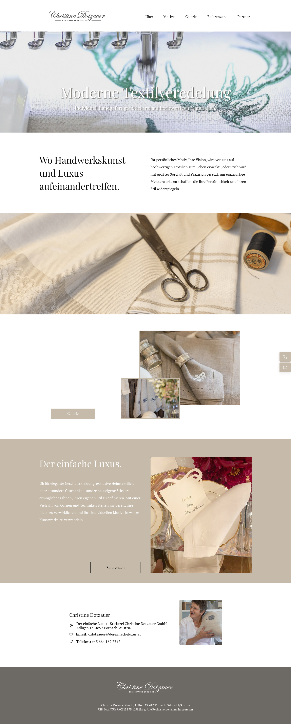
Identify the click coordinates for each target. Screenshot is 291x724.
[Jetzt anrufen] (285, 357)
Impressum (185, 709)
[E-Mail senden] (285, 367)
